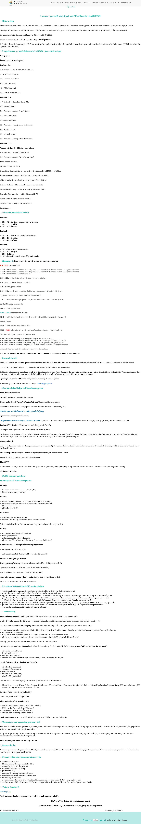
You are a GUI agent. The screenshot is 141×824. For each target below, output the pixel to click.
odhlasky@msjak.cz (45, 383)
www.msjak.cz (5, 791)
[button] (118, 3)
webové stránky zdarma (117, 820)
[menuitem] (53, 3)
